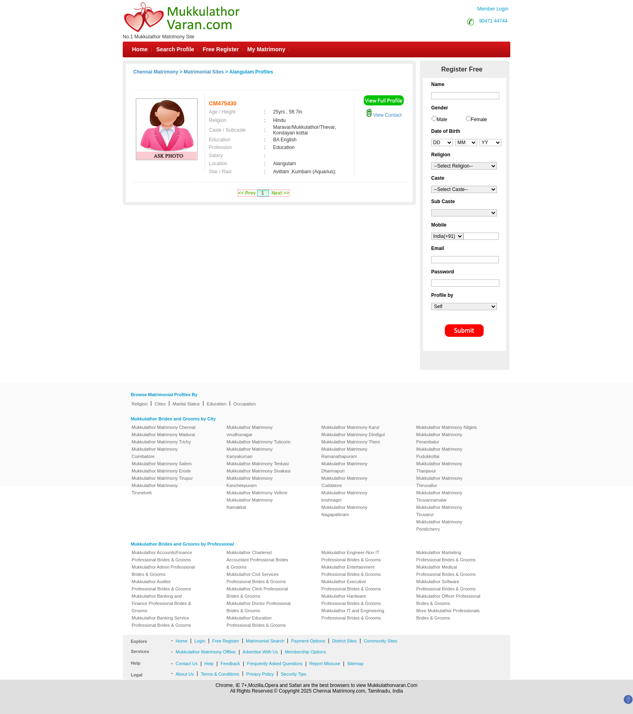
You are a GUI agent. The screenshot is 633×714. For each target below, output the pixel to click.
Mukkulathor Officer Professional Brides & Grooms (448, 600)
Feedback (230, 663)
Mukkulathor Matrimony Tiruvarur (439, 511)
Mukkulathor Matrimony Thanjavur (439, 467)
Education (216, 403)
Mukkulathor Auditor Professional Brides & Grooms (161, 585)
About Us (185, 674)
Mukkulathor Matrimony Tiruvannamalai (439, 496)
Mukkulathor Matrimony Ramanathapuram (344, 453)
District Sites (344, 640)
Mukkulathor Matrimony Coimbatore (155, 453)
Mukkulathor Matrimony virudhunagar (249, 431)
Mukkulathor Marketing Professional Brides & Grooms (446, 556)
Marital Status (186, 403)
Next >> (280, 193)
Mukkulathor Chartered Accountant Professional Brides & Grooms (257, 559)
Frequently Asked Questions (275, 663)
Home (140, 49)
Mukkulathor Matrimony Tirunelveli (155, 489)
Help (209, 663)
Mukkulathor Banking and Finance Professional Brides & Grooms (161, 603)
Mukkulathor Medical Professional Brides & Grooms (446, 571)
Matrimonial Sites (204, 72)
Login (199, 640)
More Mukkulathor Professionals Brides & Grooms (448, 614)
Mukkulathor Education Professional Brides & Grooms (256, 621)
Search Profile (175, 49)
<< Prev (247, 193)
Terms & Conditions (220, 674)
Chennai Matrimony (155, 72)
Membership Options (305, 651)
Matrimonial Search (265, 640)
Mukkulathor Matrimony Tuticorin (258, 441)
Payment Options (308, 640)
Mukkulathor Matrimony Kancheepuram (249, 482)
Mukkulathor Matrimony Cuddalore (344, 482)
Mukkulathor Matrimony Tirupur (162, 478)
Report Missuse (324, 663)
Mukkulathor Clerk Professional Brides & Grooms (257, 592)
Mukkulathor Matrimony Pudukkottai (439, 453)
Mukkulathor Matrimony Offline (206, 651)
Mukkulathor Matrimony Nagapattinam (344, 511)
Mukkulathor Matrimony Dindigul (353, 434)
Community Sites (380, 640)
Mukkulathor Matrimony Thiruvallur (439, 482)
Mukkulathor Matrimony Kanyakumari (249, 453)
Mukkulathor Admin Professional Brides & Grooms (163, 571)
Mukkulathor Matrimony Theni (350, 441)
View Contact (384, 115)
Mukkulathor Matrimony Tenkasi (257, 463)
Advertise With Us (260, 651)
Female (479, 119)
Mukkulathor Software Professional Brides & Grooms (446, 585)
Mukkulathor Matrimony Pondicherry (439, 525)
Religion (140, 403)
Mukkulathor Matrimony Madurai (163, 434)
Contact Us (186, 663)
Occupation (244, 403)
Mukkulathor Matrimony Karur (350, 427)
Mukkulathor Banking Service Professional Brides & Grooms (161, 621)
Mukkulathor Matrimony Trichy (161, 441)
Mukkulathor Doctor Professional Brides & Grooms (258, 607)
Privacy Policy (260, 674)
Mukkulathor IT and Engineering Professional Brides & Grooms (352, 614)
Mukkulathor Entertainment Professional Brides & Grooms (351, 571)
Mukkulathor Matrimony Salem (162, 463)
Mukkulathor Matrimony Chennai (163, 427)
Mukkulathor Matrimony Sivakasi (258, 470)
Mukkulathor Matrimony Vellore (256, 492)
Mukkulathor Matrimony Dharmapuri (344, 467)
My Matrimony (266, 49)
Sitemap (355, 663)
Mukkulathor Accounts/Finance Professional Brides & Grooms (162, 556)
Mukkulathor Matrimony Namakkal (249, 504)
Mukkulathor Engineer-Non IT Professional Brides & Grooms (351, 556)
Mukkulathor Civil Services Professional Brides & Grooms (256, 578)
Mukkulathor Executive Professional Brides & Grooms (351, 585)
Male (442, 119)
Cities (160, 403)
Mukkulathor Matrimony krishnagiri (344, 496)
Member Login (492, 9)
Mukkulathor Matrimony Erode (161, 470)
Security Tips (293, 674)
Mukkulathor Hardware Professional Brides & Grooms (351, 600)
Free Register (221, 49)
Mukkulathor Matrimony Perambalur (439, 438)
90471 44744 (493, 21)
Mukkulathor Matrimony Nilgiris (446, 427)
